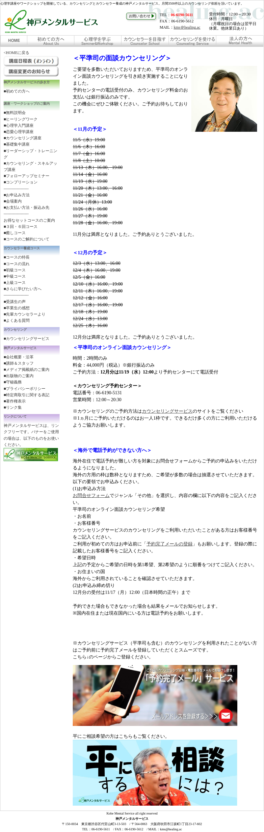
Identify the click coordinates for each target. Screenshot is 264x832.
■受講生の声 (15, 301)
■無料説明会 (15, 112)
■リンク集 (13, 407)
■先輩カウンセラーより (24, 314)
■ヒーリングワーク (21, 119)
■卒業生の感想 (17, 308)
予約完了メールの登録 (169, 543)
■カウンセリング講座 (22, 138)
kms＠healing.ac (187, 27)
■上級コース (15, 282)
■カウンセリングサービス (26, 338)
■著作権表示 (15, 401)
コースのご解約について (27, 239)
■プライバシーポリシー (24, 388)
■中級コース (15, 276)
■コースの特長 (17, 257)
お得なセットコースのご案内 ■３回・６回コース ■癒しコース (29, 226)
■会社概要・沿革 (19, 357)
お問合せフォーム (91, 495)
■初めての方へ (17, 91)
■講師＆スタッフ (19, 363)
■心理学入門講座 (19, 125)
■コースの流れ (17, 264)
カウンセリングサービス (167, 411)
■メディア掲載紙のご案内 (26, 369)
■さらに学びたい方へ (22, 289)
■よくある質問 (17, 320)
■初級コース (15, 270)
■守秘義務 (13, 382)
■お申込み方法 (17, 195)
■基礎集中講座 (17, 144)
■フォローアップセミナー (26, 176)
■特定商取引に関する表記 (26, 395)
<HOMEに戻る (16, 52)
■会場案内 (13, 201)
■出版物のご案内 (19, 376)
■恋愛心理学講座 (19, 131)
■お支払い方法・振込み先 (26, 207)
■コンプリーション (21, 182)
